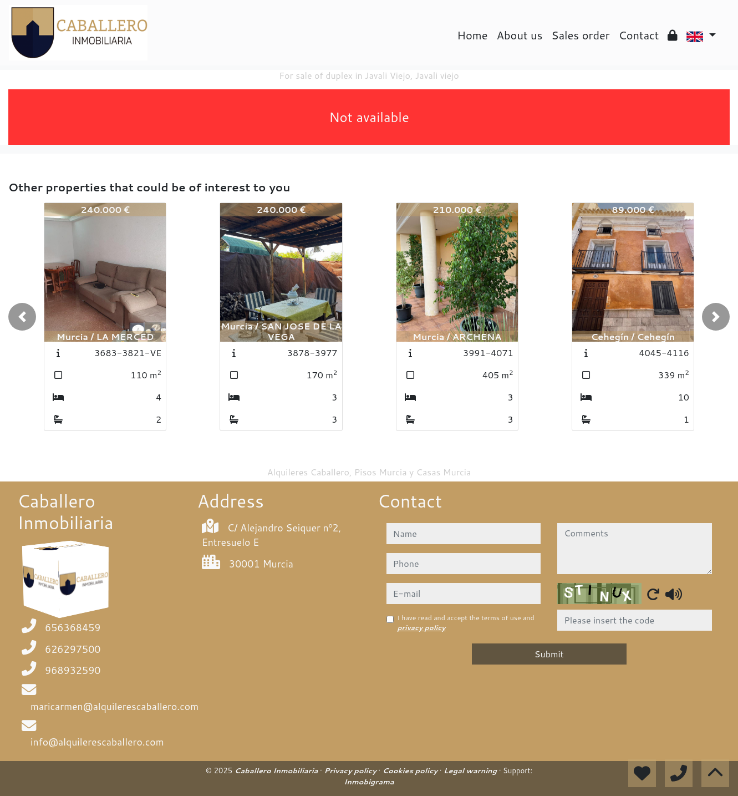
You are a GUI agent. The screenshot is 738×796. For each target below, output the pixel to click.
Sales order (580, 35)
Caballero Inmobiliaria (277, 770)
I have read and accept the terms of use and (466, 622)
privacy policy (422, 627)
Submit (549, 653)
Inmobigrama (369, 782)
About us (520, 35)
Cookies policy (411, 770)
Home (472, 35)
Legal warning (471, 770)
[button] (22, 317)
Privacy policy (351, 770)
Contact (639, 35)
